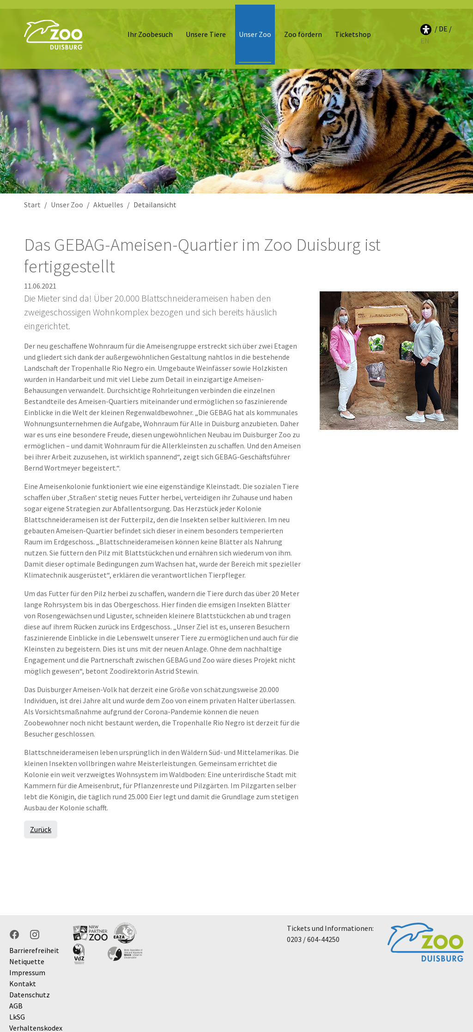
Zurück (40, 820)
